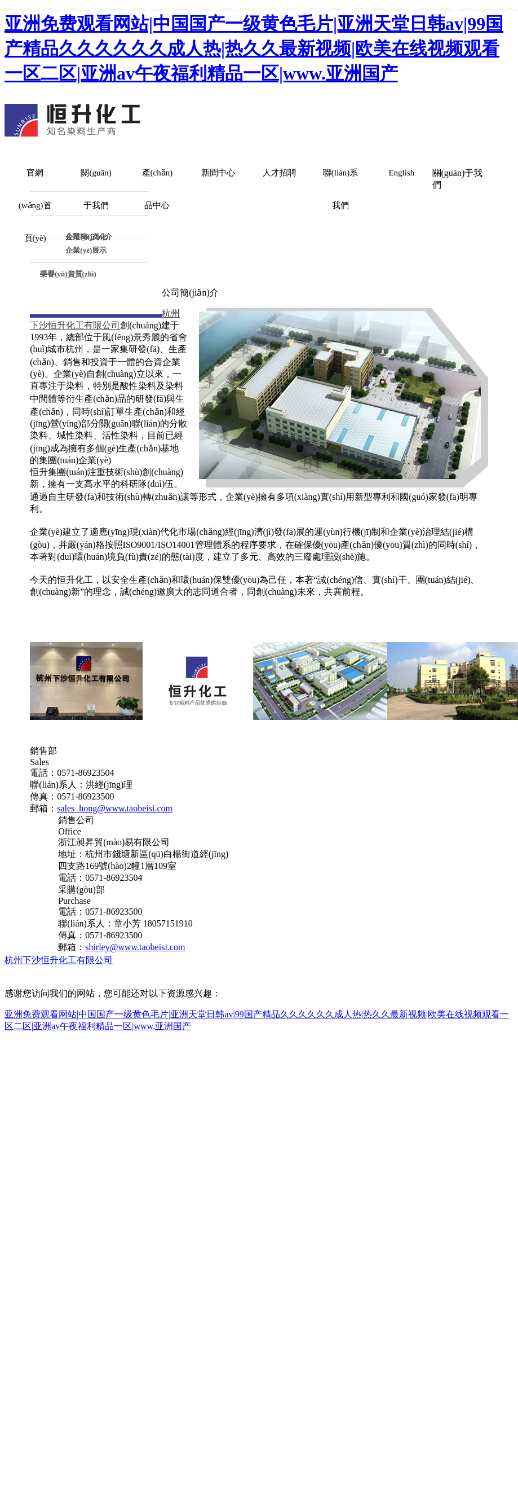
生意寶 (470, 960)
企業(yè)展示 (86, 250)
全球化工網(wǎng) (418, 960)
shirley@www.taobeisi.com (135, 947)
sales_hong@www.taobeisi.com (114, 808)
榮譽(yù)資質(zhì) (68, 274)
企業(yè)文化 (86, 235)
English (401, 172)
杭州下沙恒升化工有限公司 (59, 960)
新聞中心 (218, 172)
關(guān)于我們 (96, 189)
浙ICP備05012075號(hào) (96, 972)
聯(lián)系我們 (340, 189)
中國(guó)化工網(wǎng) (334, 960)
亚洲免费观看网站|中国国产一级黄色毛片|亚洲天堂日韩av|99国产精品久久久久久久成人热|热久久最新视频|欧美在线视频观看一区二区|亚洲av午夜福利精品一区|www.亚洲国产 (254, 49)
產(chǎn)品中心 (157, 189)
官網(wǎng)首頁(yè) (35, 205)
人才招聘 (279, 172)
